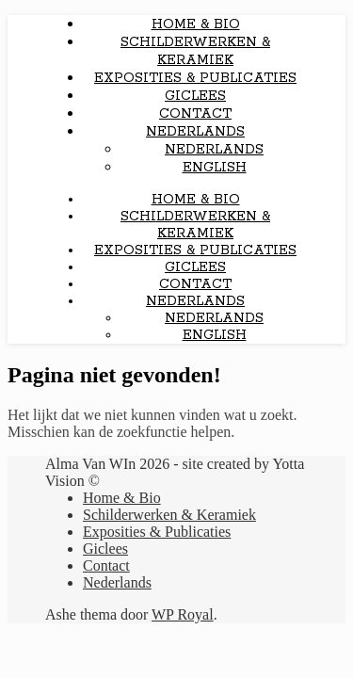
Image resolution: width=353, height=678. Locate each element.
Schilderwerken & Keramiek (195, 51)
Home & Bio (196, 24)
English (215, 167)
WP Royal (183, 614)
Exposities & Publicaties (195, 78)
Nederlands (195, 131)
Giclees (195, 96)
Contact (195, 113)
